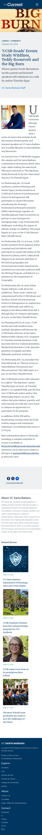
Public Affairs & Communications (14, 803)
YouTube (4, 822)
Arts (3, 771)
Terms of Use (13, 755)
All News (5, 767)
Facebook (5, 812)
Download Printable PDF (14, 483)
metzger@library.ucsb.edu (26, 453)
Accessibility (6, 758)
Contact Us (5, 795)
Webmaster (17, 758)
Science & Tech (7, 775)
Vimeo (3, 819)
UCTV (3, 826)
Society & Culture (8, 779)
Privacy (4, 755)
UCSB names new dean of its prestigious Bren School (15, 672)
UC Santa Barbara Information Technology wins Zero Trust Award (15, 582)
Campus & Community (10, 782)
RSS (3, 829)
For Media (5, 799)
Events (4, 786)
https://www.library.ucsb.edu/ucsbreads (20, 446)
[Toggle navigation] (37, 4)
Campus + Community (11, 41)
